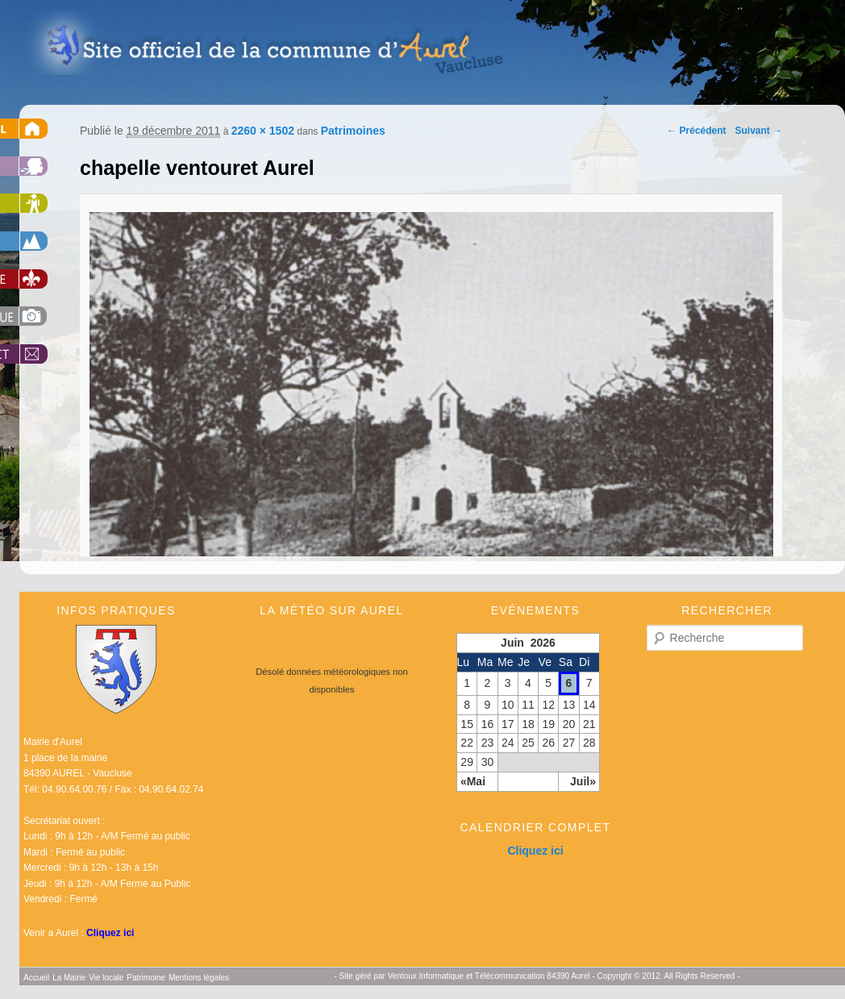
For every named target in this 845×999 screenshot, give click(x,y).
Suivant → (759, 130)
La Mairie (68, 977)
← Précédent (696, 130)
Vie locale (106, 977)
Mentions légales (199, 977)
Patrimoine (146, 977)
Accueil (36, 977)
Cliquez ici (110, 933)
